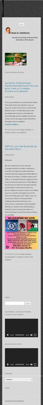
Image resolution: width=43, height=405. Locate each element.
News (23, 130)
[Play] (8, 335)
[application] (21, 328)
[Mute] (31, 335)
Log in (7, 388)
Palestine (28, 130)
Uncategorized (10, 257)
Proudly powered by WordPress (14, 401)
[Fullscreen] (35, 335)
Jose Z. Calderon (21, 33)
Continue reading (12, 124)
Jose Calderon (21, 132)
